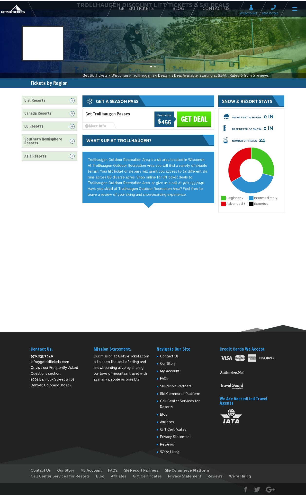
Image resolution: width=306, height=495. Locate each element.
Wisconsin (119, 75)
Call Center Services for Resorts (60, 476)
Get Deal (194, 119)
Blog (178, 8)
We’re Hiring (170, 452)
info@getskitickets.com (50, 362)
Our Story (168, 363)
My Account (252, 8)
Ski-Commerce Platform (180, 394)
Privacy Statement (175, 437)
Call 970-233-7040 (275, 8)
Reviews (167, 444)
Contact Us (216, 8)
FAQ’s (164, 379)
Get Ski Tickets (136, 8)
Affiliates (167, 422)
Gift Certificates (173, 429)
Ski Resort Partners (175, 386)
